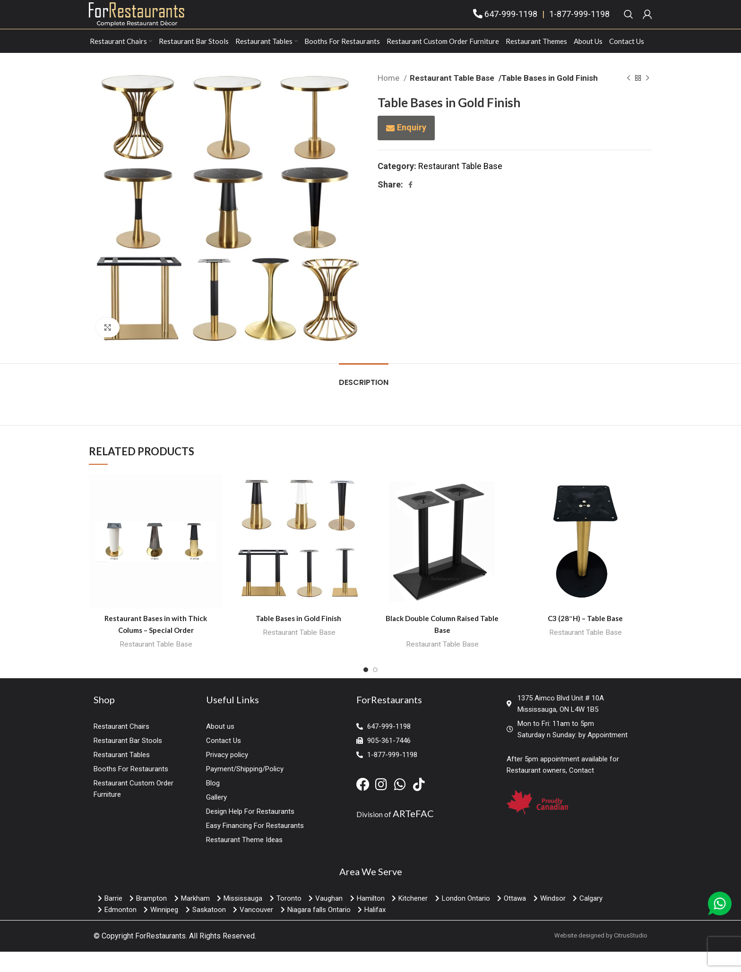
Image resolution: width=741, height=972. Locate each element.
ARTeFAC (413, 834)
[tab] (363, 398)
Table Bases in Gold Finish (299, 638)
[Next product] (647, 98)
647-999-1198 (510, 24)
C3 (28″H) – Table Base (585, 638)
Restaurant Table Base (450, 98)
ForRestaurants (160, 956)
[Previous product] (628, 98)
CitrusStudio (630, 956)
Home (389, 98)
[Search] (628, 24)
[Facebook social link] (410, 205)
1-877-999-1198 (579, 24)
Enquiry (411, 148)
